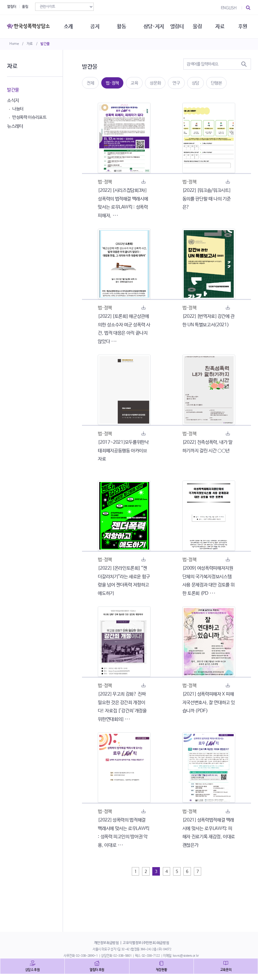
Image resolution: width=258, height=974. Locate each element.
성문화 (155, 83)
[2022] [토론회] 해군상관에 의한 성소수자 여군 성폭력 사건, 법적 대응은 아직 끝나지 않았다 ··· (124, 329)
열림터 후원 (97, 970)
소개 (68, 26)
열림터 (11, 7)
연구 (176, 83)
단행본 (216, 83)
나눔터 (17, 108)
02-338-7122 (151, 956)
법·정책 (112, 83)
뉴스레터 (15, 126)
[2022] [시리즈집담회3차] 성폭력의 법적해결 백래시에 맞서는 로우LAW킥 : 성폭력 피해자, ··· (123, 203)
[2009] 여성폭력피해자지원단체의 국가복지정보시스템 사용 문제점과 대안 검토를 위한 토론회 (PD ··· (208, 580)
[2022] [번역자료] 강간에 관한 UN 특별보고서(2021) (208, 321)
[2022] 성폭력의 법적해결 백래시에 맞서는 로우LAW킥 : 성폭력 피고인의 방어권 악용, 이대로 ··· (123, 832)
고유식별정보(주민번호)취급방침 (146, 943)
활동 (121, 26)
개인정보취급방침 (106, 943)
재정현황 (161, 970)
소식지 (13, 100)
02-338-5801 (122, 956)
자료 (30, 44)
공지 (94, 26)
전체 (90, 83)
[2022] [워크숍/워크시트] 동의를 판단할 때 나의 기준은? (206, 199)
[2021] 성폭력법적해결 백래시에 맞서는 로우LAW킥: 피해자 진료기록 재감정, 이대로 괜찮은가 (208, 832)
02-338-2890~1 (87, 956)
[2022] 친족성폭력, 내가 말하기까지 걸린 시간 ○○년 (207, 447)
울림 (25, 7)
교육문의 (226, 970)
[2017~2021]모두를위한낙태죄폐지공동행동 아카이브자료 (123, 451)
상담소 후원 (32, 970)
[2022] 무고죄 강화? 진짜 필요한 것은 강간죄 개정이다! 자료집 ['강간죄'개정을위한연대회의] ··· (122, 706)
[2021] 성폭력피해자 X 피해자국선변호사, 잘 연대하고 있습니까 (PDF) (208, 702)
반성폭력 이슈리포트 (29, 117)
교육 (134, 83)
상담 (195, 83)
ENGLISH (229, 8)
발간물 (45, 44)
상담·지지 (153, 26)
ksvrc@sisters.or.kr (186, 956)
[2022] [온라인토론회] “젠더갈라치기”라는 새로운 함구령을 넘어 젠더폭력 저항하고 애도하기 (124, 580)
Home (14, 44)
